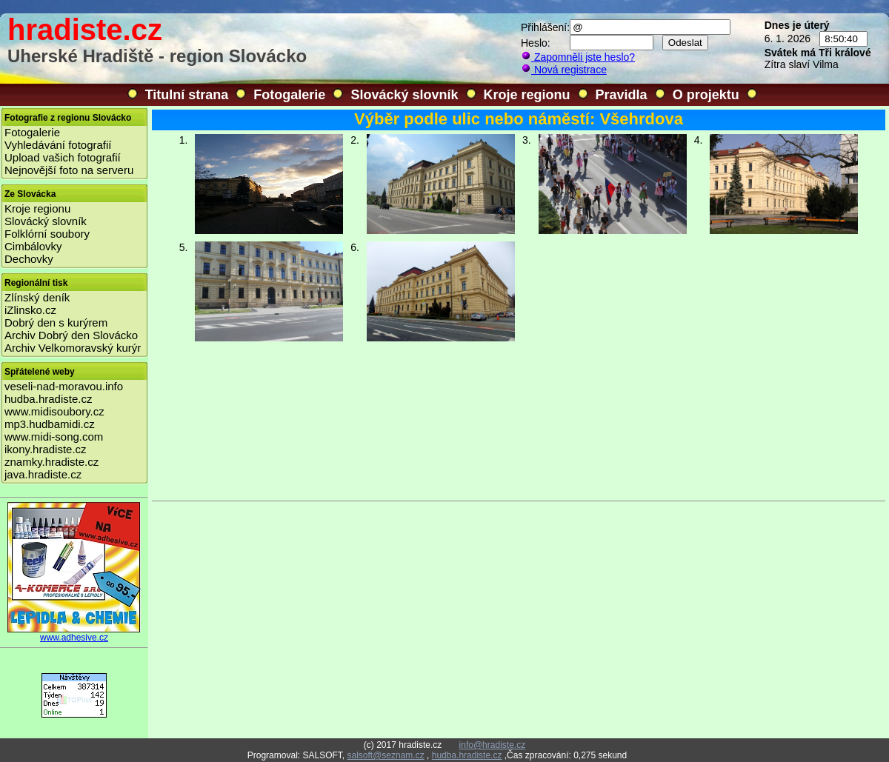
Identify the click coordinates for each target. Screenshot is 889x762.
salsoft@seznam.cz (385, 755)
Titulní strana (187, 94)
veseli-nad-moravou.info (63, 386)
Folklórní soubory (47, 233)
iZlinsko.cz (30, 310)
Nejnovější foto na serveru (68, 170)
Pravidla (621, 94)
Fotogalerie (289, 94)
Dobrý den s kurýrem (55, 322)
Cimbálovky (33, 246)
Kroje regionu (527, 94)
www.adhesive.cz (74, 633)
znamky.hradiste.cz (51, 461)
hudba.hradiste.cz (48, 398)
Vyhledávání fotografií (58, 144)
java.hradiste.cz (42, 474)
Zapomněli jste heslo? (578, 57)
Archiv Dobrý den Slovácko (71, 335)
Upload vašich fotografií (62, 157)
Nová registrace (564, 70)
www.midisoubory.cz (54, 411)
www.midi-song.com (53, 436)
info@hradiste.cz (492, 745)
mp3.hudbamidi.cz (49, 424)
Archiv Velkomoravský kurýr (72, 347)
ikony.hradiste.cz (45, 449)
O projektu (706, 94)
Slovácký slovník (404, 94)
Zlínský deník (37, 297)
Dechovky (28, 259)
